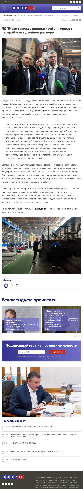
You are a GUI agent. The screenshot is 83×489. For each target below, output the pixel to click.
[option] (21, 319)
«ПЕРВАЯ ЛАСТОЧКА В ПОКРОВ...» (24, 443)
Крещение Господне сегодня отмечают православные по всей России (38, 451)
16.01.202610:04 (6, 460)
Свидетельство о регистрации (47, 480)
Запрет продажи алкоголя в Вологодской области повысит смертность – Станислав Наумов (16, 324)
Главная (5, 15)
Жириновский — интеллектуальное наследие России (31, 426)
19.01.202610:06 (6, 452)
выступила (40, 209)
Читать (33, 325)
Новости (12, 15)
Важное (19, 20)
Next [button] (79, 336)
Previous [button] (75, 336)
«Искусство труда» (18, 459)
